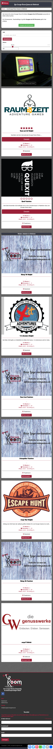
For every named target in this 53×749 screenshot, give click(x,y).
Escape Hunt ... (26, 537)
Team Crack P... (26, 415)
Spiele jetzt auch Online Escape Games (26, 83)
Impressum (4, 701)
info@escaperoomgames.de (8, 707)
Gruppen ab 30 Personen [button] (26, 25)
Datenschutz (4, 702)
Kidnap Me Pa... (26, 598)
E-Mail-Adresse (6, 718)
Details (26, 139)
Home (3, 9)
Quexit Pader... (26, 226)
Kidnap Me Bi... (26, 292)
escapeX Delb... (26, 660)
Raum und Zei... (26, 154)
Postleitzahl (5, 726)
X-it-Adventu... (26, 353)
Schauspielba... (26, 476)
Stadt (3, 732)
